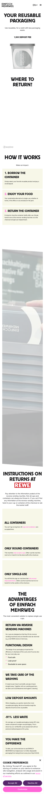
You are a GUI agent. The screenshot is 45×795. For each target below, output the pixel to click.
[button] (35, 5)
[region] (22, 119)
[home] (8, 5)
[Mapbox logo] (8, 147)
